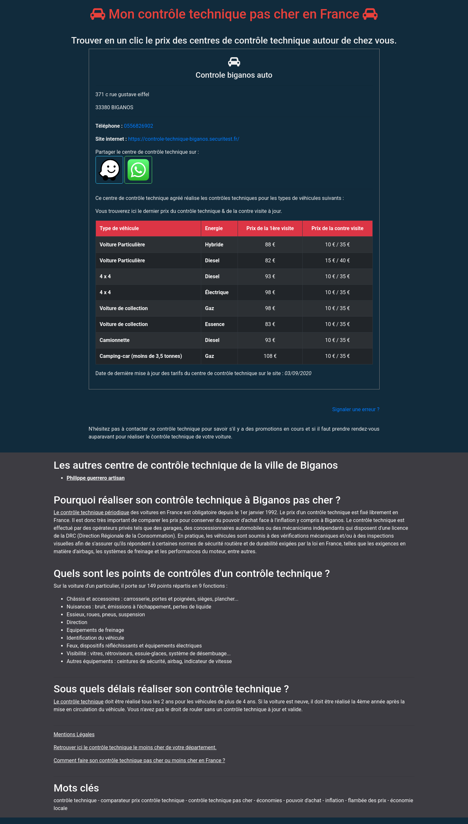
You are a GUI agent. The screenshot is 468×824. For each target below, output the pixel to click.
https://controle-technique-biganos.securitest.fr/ (183, 139)
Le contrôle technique (78, 702)
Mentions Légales (74, 734)
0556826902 (138, 126)
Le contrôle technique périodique (91, 512)
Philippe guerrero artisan (95, 478)
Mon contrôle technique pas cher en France (233, 14)
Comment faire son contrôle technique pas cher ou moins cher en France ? (139, 760)
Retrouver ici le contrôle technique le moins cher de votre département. (135, 747)
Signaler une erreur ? (355, 409)
